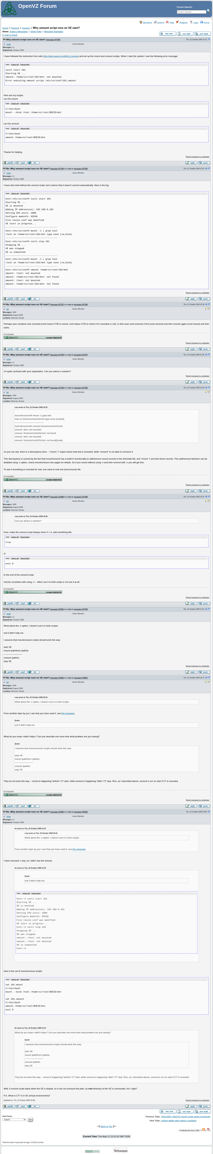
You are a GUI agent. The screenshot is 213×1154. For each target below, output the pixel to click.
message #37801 (57, 608)
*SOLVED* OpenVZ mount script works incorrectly (185, 1115)
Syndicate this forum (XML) (190, 1129)
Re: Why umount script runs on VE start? (28, 168)
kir (7, 308)
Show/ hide (25, 64)
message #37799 (57, 387)
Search (159, 22)
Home (205, 22)
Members (145, 22)
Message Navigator (53, 31)
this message (68, 712)
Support (26, 28)
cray (8, 44)
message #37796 (57, 168)
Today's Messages (18, 31)
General (15, 28)
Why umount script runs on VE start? (25, 39)
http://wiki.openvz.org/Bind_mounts (61, 56)
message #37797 (57, 304)
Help (170, 22)
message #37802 (57, 677)
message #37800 (57, 496)
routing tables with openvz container (179, 1119)
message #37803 (57, 811)
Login (194, 22)
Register (182, 22)
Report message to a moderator (197, 156)
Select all (15, 64)
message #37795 (53, 40)
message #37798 (57, 354)
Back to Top (106, 1125)
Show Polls (35, 31)
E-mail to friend (9, 35)
